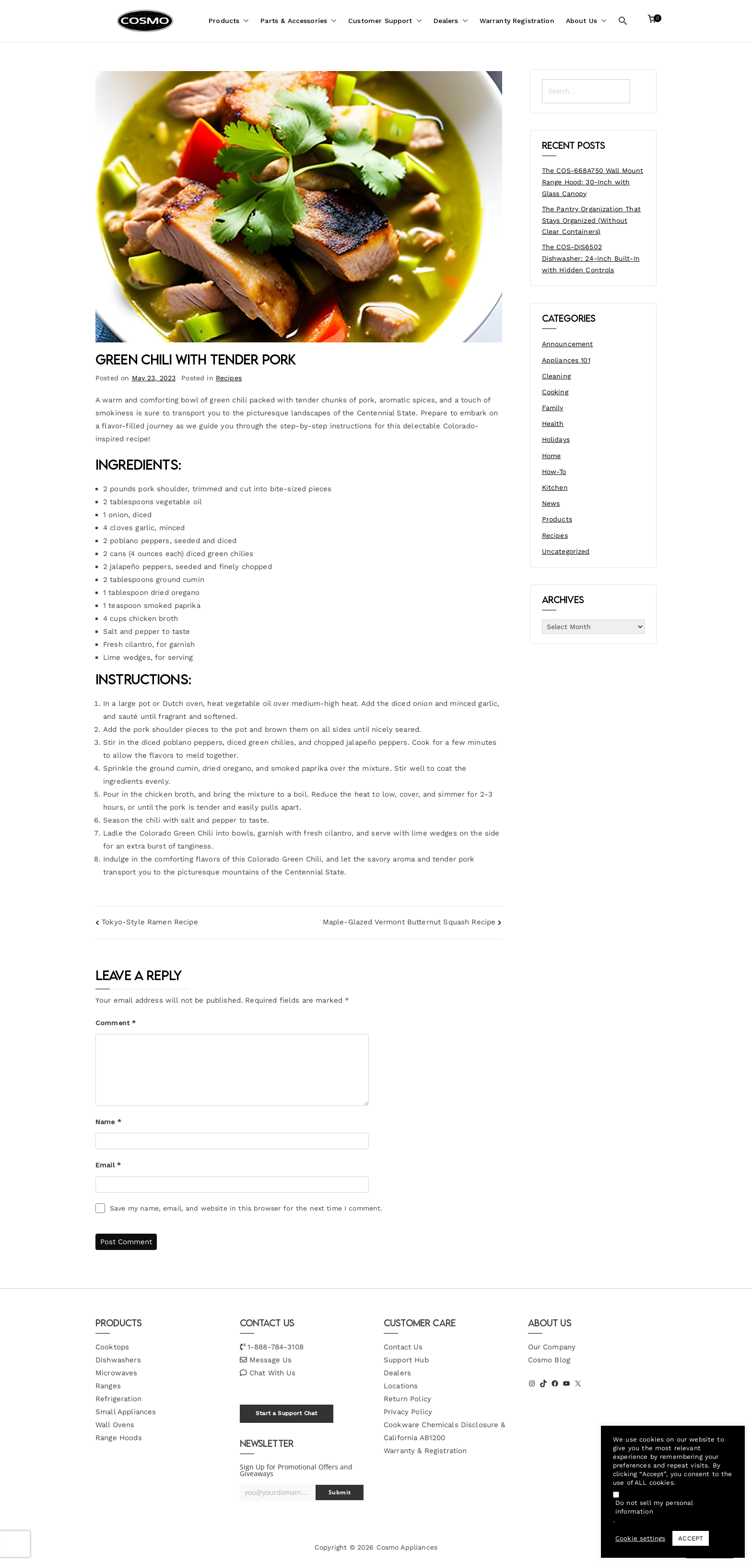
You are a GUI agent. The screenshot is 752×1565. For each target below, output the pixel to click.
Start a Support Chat (286, 1413)
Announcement (567, 344)
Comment (115, 1023)
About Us (586, 21)
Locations (401, 1386)
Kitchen (555, 487)
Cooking (555, 392)
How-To (554, 471)
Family (553, 408)
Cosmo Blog (549, 1360)
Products (229, 21)
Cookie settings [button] (640, 1538)
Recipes (229, 378)
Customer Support (385, 21)
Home (551, 456)
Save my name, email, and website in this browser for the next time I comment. (246, 1208)
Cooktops (112, 1347)
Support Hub (406, 1360)
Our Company (552, 1347)
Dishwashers (118, 1360)
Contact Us (403, 1347)
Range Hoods (118, 1437)
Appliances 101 (566, 360)
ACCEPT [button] (690, 1538)
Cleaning (556, 376)
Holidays (556, 439)
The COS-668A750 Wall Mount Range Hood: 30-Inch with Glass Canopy (593, 182)
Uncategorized (566, 551)
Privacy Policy (408, 1411)
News (551, 503)
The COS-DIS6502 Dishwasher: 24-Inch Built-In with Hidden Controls (591, 258)
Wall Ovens (115, 1424)
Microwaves (116, 1373)
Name (108, 1122)
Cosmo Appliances (406, 1547)
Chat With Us (272, 1373)
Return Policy (407, 1399)
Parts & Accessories (298, 21)
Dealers (451, 21)
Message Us (270, 1360)
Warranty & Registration (425, 1450)
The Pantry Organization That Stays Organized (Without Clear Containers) (591, 220)
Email (108, 1165)
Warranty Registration (517, 20)
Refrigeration (118, 1399)
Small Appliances (125, 1411)
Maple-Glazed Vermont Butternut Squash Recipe (409, 922)
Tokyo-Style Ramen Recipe (150, 922)
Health (553, 423)
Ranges (108, 1386)
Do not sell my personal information (654, 1507)
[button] (244, 21)
